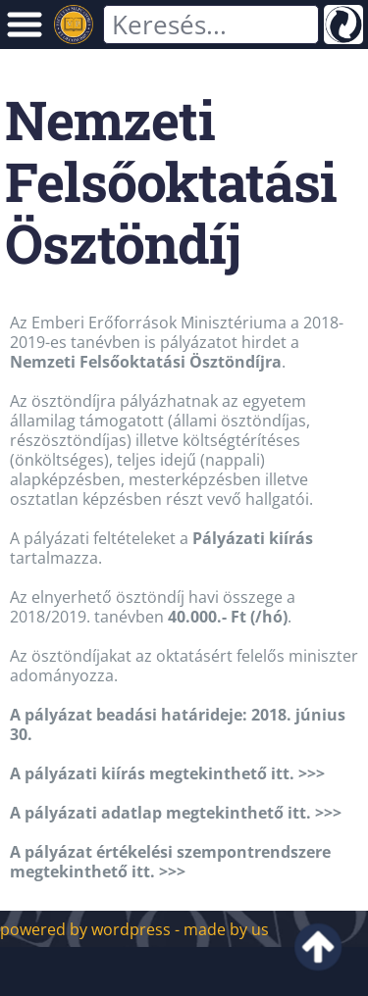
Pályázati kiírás (252, 538)
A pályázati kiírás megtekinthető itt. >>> (167, 773)
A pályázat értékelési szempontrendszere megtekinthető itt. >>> (170, 861)
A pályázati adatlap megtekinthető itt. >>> (176, 812)
